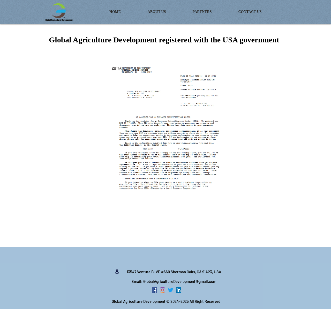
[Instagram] (162, 290)
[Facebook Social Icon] (154, 290)
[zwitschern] (170, 290)
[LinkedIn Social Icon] (178, 290)
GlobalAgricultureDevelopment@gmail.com (179, 281)
